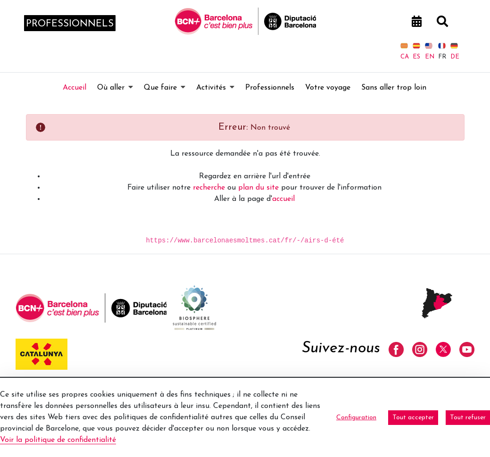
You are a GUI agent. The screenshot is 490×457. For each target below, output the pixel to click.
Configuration (356, 417)
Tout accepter (413, 417)
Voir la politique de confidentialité (58, 440)
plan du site (258, 187)
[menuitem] (74, 87)
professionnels (70, 24)
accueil (283, 199)
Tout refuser (468, 417)
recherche (209, 187)
